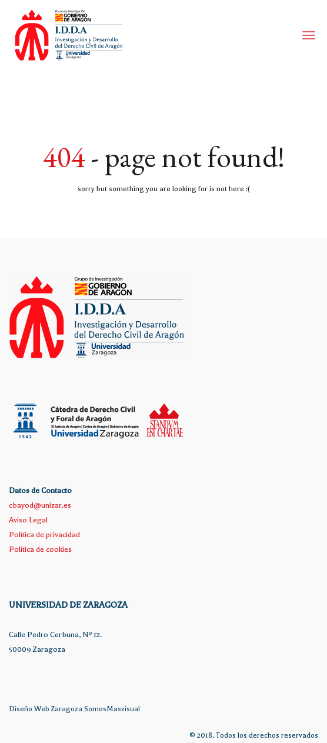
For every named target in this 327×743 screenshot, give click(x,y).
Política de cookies (40, 549)
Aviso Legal (28, 519)
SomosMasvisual (112, 709)
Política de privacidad (44, 534)
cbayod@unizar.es (40, 505)
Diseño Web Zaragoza (45, 709)
